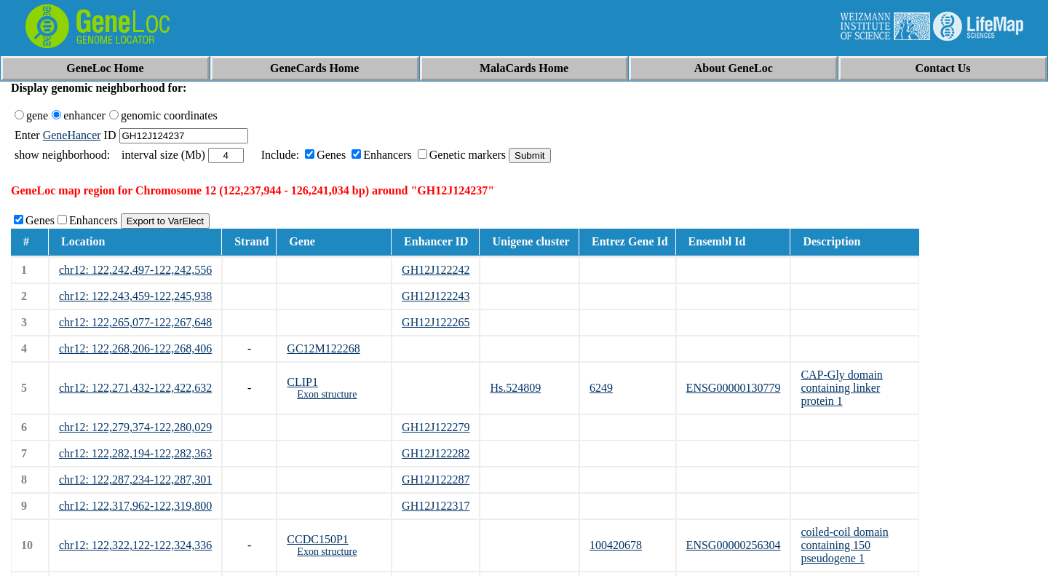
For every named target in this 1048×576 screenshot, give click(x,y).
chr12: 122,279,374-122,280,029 (135, 427)
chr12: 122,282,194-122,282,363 (135, 453)
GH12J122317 (435, 506)
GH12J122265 (435, 322)
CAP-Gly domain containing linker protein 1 (841, 387)
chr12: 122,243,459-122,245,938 (135, 296)
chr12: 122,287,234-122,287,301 (135, 479)
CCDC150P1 (317, 539)
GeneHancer (72, 135)
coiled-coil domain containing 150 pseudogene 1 (844, 545)
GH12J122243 (435, 296)
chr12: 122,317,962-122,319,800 (135, 506)
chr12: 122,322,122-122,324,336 (135, 545)
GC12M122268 (323, 348)
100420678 (616, 545)
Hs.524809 (515, 388)
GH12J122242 (435, 270)
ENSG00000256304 (733, 545)
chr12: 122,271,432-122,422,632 (135, 388)
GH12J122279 (435, 427)
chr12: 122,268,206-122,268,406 (135, 348)
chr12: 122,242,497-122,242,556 (135, 270)
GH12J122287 (435, 479)
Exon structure (327, 394)
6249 (601, 388)
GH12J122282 (435, 453)
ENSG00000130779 (733, 388)
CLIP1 (302, 382)
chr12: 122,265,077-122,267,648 (135, 322)
